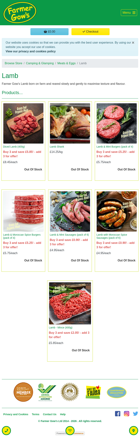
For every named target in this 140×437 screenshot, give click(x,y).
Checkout (90, 31)
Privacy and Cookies (15, 414)
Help (63, 414)
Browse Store (13, 63)
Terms (35, 414)
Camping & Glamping (40, 63)
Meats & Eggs (66, 63)
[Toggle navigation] (129, 12)
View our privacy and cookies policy (31, 51)
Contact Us (50, 414)
